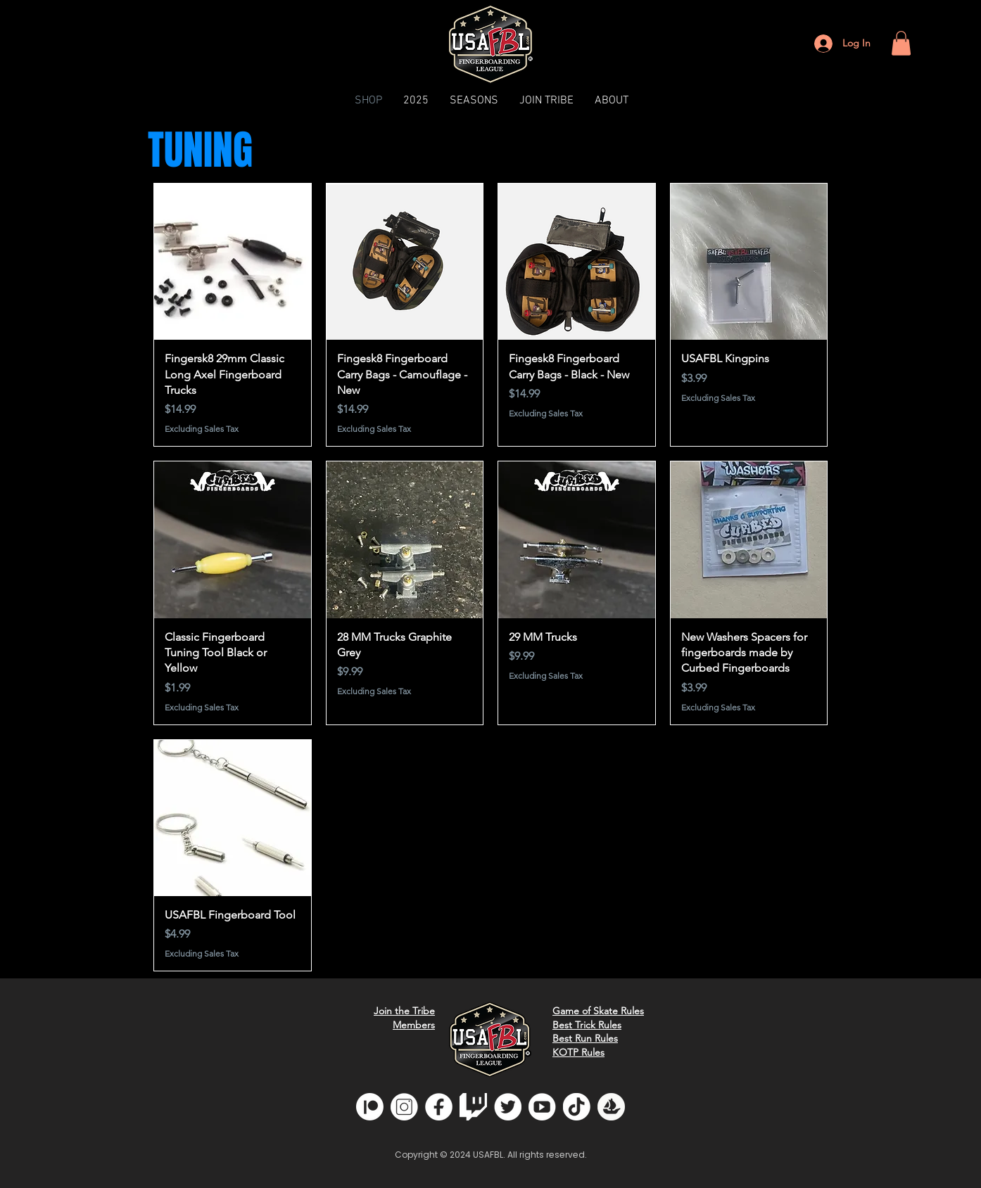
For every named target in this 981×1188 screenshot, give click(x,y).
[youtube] (542, 1106)
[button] (901, 43)
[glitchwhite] (473, 1106)
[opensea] (611, 1106)
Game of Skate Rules (598, 1010)
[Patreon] (370, 1106)
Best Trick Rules (586, 1024)
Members (414, 1024)
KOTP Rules (578, 1052)
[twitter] (507, 1106)
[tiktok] (576, 1106)
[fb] (438, 1106)
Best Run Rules (585, 1038)
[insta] (404, 1106)
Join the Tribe (404, 1010)
